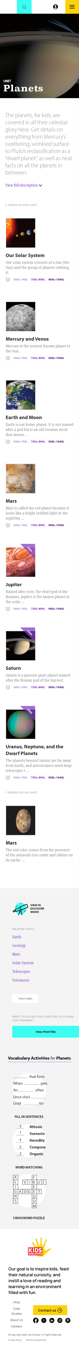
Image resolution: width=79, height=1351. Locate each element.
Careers (16, 1326)
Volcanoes (20, 980)
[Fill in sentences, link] (29, 1114)
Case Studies (16, 1311)
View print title (46, 1032)
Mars (16, 954)
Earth (16, 936)
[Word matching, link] (29, 1165)
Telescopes (21, 971)
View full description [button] (23, 185)
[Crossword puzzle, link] (29, 1215)
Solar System (23, 962)
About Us (16, 1320)
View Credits (25, 998)
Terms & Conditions (36, 1340)
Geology (19, 945)
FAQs (16, 1302)
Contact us (50, 1310)
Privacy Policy (15, 1340)
